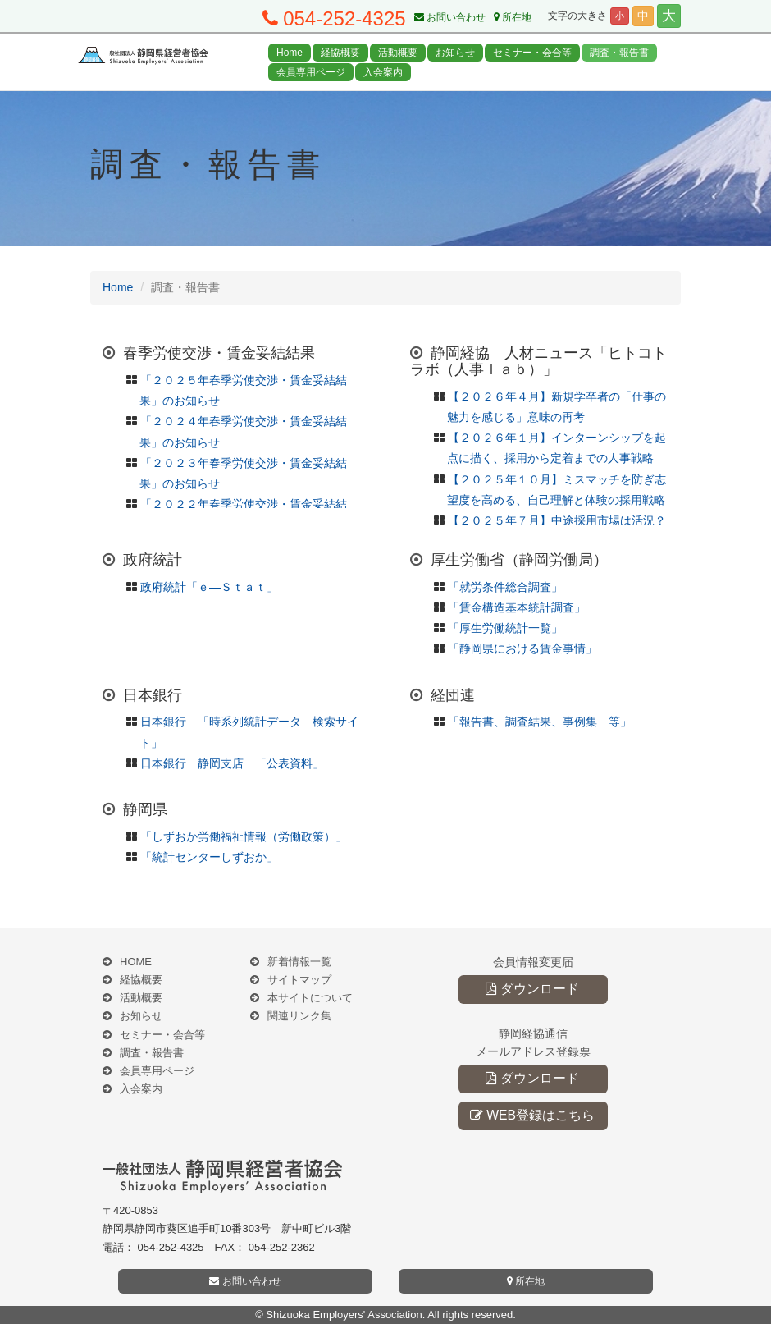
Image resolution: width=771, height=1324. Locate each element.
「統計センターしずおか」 (209, 857)
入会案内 (383, 72)
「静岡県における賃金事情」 (522, 648)
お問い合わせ (450, 17)
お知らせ (455, 52)
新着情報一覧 (299, 961)
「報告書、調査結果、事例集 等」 (540, 721)
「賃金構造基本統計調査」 (517, 607)
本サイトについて (310, 998)
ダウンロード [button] (532, 989)
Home (289, 52)
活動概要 (397, 52)
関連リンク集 (299, 1016)
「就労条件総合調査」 (505, 586)
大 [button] (669, 16)
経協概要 (340, 52)
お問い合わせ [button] (245, 1281)
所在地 (512, 17)
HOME (136, 961)
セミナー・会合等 (532, 52)
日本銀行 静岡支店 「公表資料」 (232, 763)
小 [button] (619, 16)
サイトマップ (299, 980)
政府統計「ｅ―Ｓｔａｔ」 (209, 586)
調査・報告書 (619, 52)
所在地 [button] (526, 1281)
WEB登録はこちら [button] (532, 1115)
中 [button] (643, 15)
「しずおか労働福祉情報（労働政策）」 (243, 836)
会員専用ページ (310, 72)
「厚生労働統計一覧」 (505, 628)
